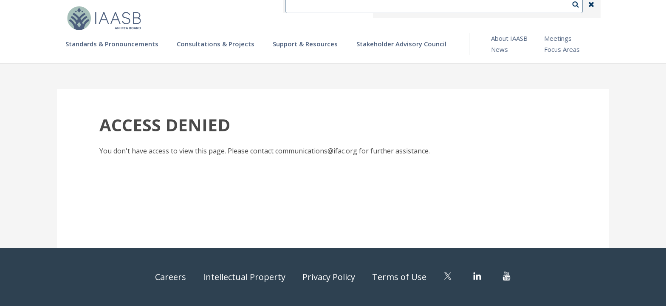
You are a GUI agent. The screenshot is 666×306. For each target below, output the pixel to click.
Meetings (558, 38)
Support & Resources (305, 44)
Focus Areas (562, 49)
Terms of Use (399, 277)
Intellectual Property (244, 277)
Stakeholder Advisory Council (401, 44)
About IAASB (509, 38)
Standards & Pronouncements (111, 44)
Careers (170, 277)
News (499, 49)
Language (458, 9)
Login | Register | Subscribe (523, 9)
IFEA (386, 9)
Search (580, 9)
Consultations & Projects (215, 44)
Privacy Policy (328, 277)
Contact (418, 9)
